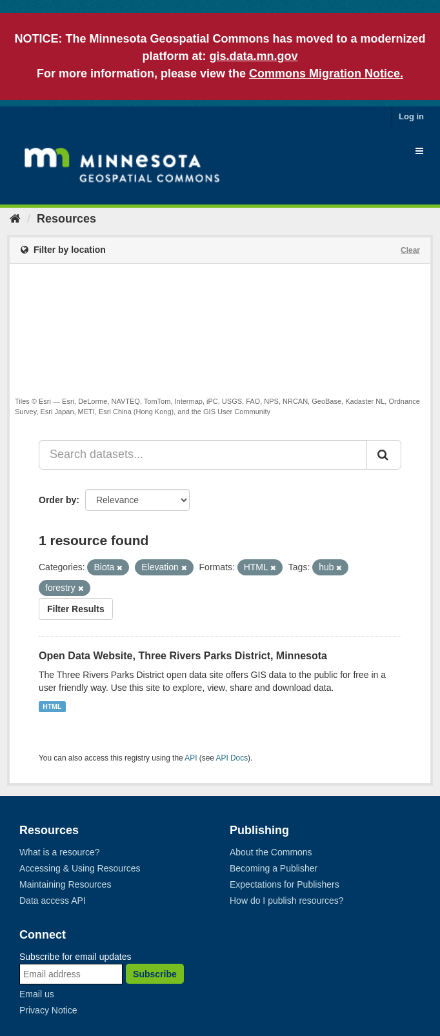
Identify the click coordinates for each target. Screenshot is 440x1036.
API (191, 757)
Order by (57, 500)
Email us (36, 994)
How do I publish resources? (287, 900)
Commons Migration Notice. (326, 73)
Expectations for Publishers (284, 884)
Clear (410, 250)
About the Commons (271, 852)
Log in (411, 116)
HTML (52, 706)
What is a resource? (59, 852)
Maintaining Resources (65, 884)
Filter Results (76, 609)
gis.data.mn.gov (253, 56)
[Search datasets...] (203, 455)
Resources (66, 218)
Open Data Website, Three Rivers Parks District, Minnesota (183, 655)
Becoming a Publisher (273, 868)
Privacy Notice (48, 1010)
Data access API (52, 900)
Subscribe (155, 974)
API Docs (232, 757)
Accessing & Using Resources (80, 868)
